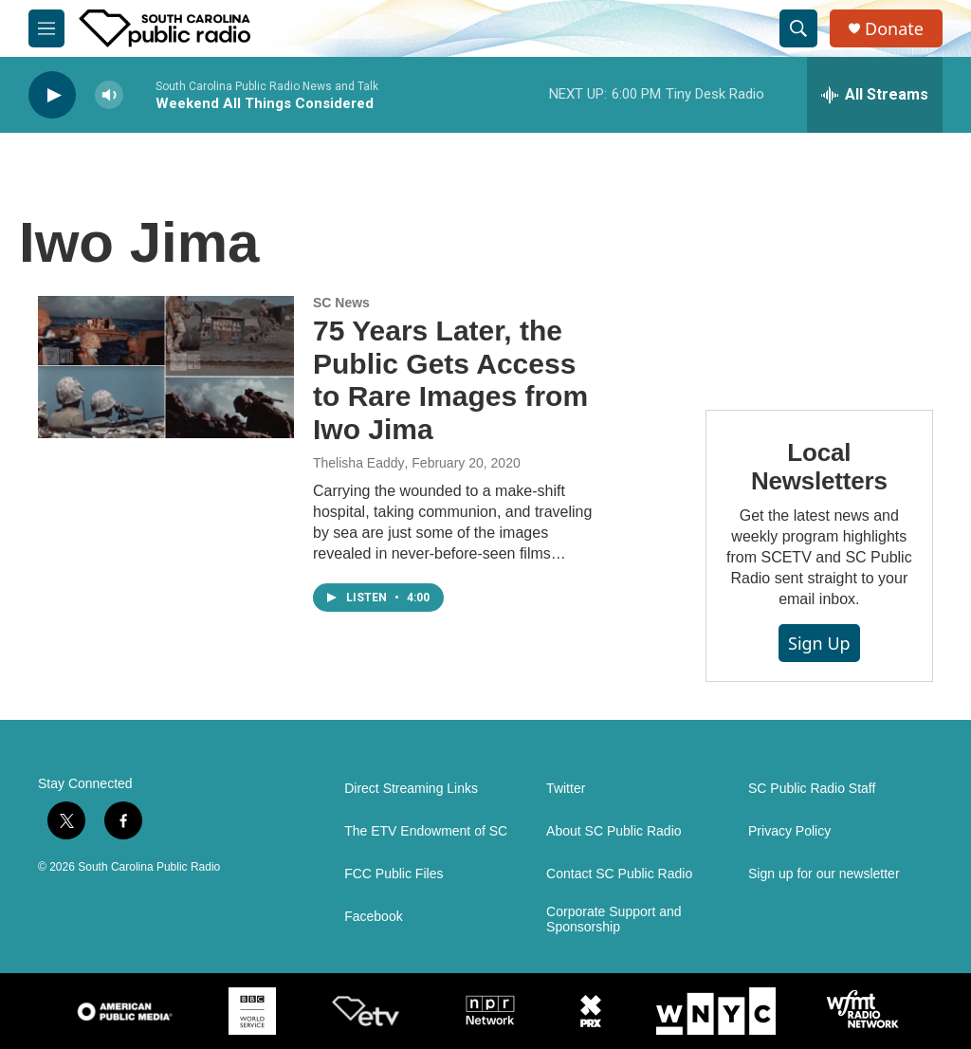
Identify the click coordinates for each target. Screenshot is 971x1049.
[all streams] (875, 95)
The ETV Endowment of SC (425, 831)
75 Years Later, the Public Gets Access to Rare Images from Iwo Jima (450, 380)
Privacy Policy (789, 831)
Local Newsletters (819, 466)
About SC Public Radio (613, 831)
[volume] (109, 95)
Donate (894, 29)
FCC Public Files (393, 874)
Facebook (373, 917)
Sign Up (819, 643)
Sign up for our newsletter (824, 874)
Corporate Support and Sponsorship (613, 919)
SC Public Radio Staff (811, 789)
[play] (52, 95)
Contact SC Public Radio (619, 874)
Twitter (565, 789)
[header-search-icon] (798, 28)
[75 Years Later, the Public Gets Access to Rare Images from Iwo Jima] (166, 367)
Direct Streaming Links (411, 789)
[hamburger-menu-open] (46, 28)
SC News (341, 302)
